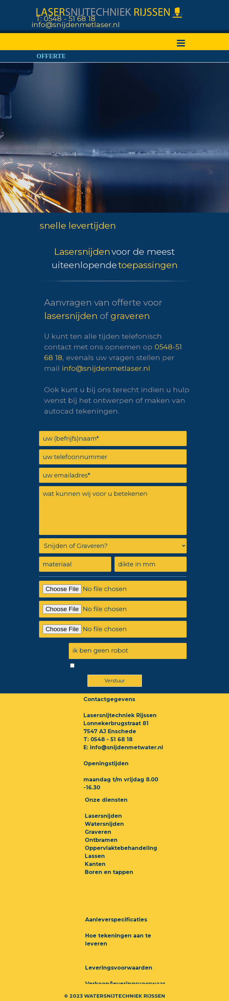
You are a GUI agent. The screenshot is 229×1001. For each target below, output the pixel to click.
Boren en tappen (109, 872)
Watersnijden (104, 824)
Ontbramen (101, 840)
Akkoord (89, 665)
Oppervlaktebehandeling (121, 848)
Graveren (98, 832)
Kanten (95, 864)
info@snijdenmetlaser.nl (75, 24)
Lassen (95, 856)
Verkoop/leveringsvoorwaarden (131, 984)
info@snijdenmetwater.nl (126, 747)
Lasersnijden (103, 816)
